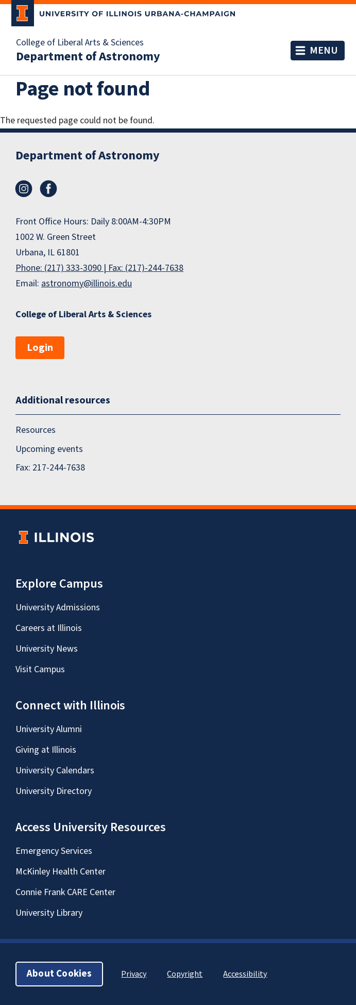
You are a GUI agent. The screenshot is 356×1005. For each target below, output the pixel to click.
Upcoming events (49, 449)
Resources (35, 430)
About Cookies (59, 974)
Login (40, 348)
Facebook (48, 188)
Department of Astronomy (88, 56)
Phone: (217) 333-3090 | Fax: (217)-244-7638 (99, 268)
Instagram (23, 188)
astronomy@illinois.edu (86, 283)
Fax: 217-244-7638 (50, 467)
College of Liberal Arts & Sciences (80, 43)
